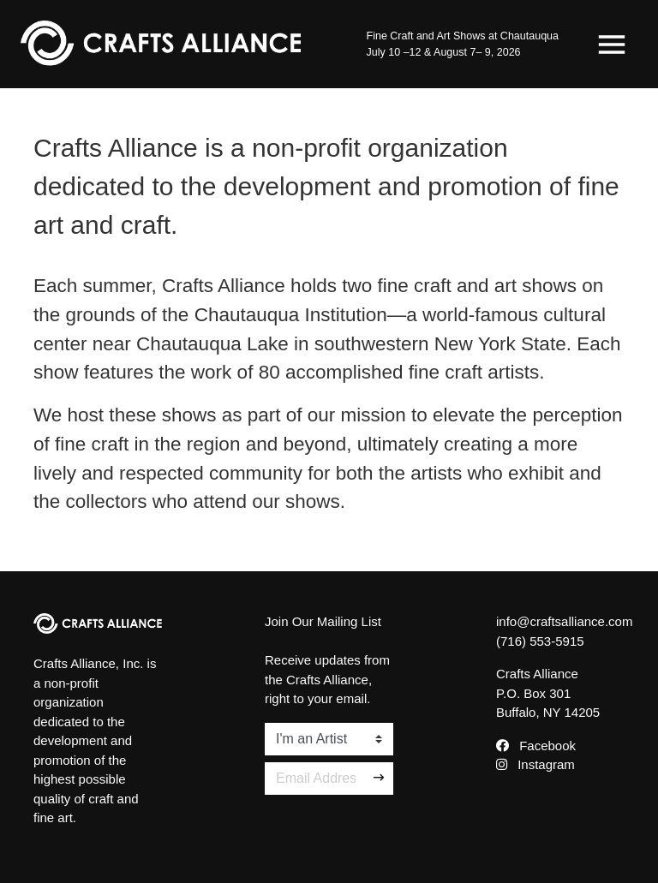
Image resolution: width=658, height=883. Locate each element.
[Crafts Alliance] (161, 44)
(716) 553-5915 (540, 641)
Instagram (535, 764)
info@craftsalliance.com (564, 621)
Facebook (536, 745)
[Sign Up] (379, 778)
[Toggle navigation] (611, 44)
